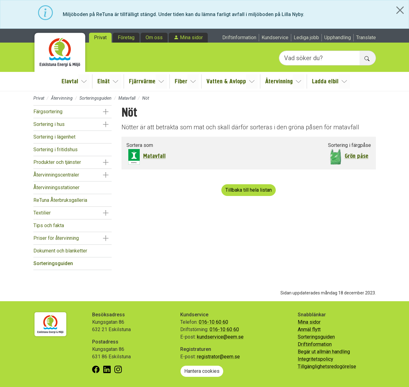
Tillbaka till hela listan (248, 190)
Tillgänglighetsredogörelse (327, 366)
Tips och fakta (48, 225)
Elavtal (71, 81)
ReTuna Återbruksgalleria (60, 200)
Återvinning (278, 81)
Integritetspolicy (315, 359)
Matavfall (126, 98)
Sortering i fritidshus (55, 149)
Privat (100, 37)
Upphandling (337, 37)
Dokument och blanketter (60, 251)
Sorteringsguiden (95, 98)
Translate (366, 37)
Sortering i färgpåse (349, 145)
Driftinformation (239, 37)
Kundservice (275, 37)
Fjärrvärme (143, 81)
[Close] (400, 10)
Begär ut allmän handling (324, 352)
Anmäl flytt (309, 329)
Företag (126, 37)
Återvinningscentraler (56, 175)
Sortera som (139, 145)
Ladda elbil (324, 81)
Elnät (104, 81)
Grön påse (357, 156)
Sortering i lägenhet (54, 137)
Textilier (42, 213)
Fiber (181, 81)
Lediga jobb (306, 37)
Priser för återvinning (56, 238)
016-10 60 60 (213, 322)
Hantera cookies (201, 371)
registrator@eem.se (218, 357)
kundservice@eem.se (220, 337)
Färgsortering (47, 111)
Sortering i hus (49, 124)
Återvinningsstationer (56, 187)
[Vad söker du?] (319, 58)
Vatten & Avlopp (226, 81)
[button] (106, 112)
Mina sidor (191, 37)
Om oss (154, 37)
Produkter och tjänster (57, 162)
